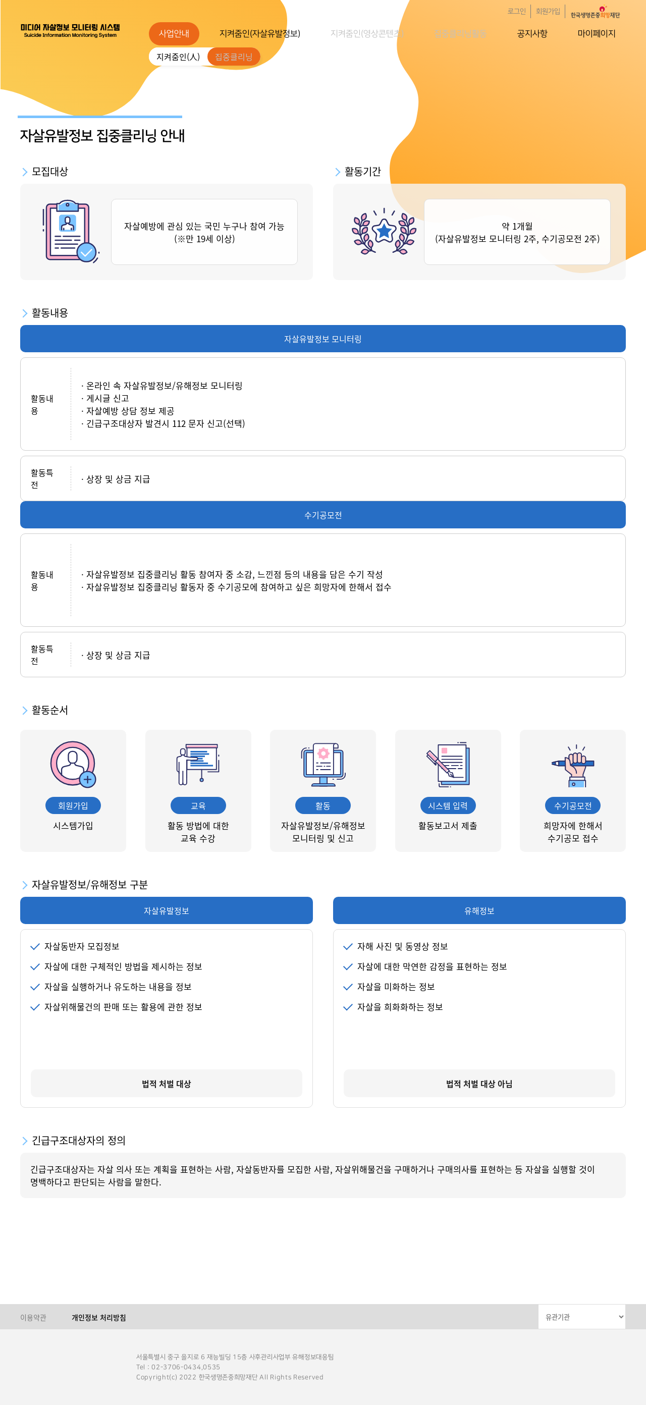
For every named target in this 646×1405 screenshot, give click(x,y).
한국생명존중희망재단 (70, 30)
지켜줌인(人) (178, 56)
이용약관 (33, 1317)
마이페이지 (597, 33)
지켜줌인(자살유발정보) (260, 33)
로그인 (517, 12)
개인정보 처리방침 (99, 1317)
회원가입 (548, 12)
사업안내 (174, 33)
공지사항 (532, 33)
